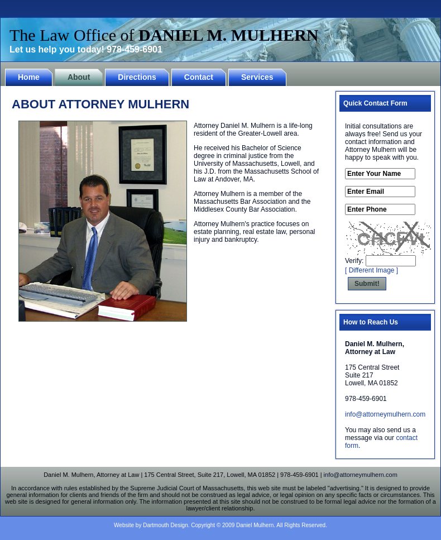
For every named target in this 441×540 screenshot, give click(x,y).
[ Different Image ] (371, 270)
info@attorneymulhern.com (385, 414)
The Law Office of (164, 35)
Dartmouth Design (165, 525)
